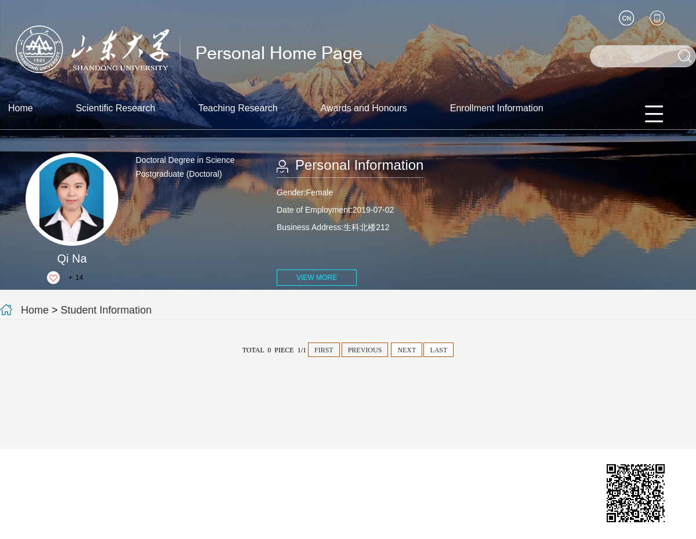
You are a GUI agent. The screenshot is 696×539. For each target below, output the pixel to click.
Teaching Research (238, 108)
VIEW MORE (316, 278)
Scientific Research (115, 108)
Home (20, 108)
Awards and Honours (364, 108)
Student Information (106, 310)
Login (166, 529)
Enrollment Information (496, 108)
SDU (191, 529)
